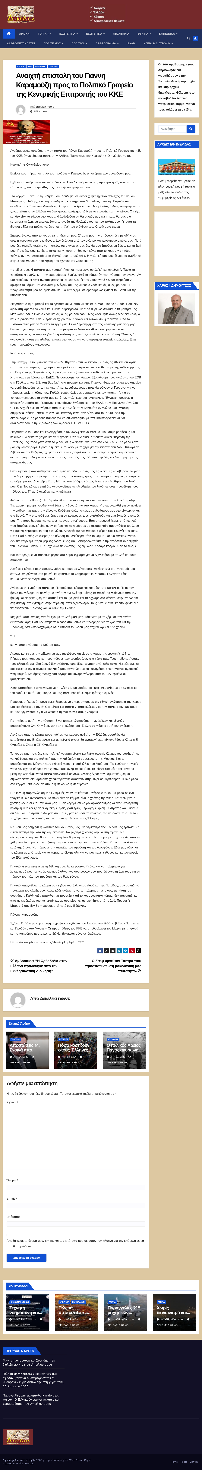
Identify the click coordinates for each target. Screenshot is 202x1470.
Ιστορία (20, 66)
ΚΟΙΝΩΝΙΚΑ (167, 33)
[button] (188, 38)
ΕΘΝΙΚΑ (143, 33)
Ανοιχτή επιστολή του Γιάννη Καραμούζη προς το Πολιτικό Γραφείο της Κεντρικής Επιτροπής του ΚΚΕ (74, 85)
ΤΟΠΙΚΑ (43, 33)
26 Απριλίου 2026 (25, 1319)
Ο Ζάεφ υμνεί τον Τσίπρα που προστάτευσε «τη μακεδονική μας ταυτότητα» (113, 966)
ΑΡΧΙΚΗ (24, 33)
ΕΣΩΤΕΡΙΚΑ (67, 33)
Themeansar (26, 1463)
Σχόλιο (12, 1102)
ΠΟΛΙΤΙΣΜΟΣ (53, 43)
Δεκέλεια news (45, 106)
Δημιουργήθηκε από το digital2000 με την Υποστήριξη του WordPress (43, 1460)
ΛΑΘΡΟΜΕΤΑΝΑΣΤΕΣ (21, 43)
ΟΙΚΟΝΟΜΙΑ (121, 33)
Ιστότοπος (13, 1217)
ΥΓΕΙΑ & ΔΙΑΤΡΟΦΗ (157, 43)
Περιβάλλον (78, 1302)
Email (12, 1198)
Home (174, 1461)
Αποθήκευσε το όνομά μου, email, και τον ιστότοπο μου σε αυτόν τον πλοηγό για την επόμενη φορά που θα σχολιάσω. (75, 1243)
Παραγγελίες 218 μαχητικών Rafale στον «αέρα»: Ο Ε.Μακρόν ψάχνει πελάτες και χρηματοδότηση (31, 1400)
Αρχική (194, 1461)
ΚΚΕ (30, 66)
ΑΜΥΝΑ (112, 1302)
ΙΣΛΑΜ (131, 43)
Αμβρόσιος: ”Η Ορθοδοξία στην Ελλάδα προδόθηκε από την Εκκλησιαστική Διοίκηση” (38, 966)
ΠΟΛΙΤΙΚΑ (78, 43)
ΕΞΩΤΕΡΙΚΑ (94, 33)
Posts (184, 1461)
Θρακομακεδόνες (20, 1302)
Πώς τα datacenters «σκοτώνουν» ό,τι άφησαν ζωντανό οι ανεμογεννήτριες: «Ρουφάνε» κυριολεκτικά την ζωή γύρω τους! (33, 1378)
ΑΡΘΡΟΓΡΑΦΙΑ (106, 43)
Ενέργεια (64, 1302)
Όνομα (12, 1180)
